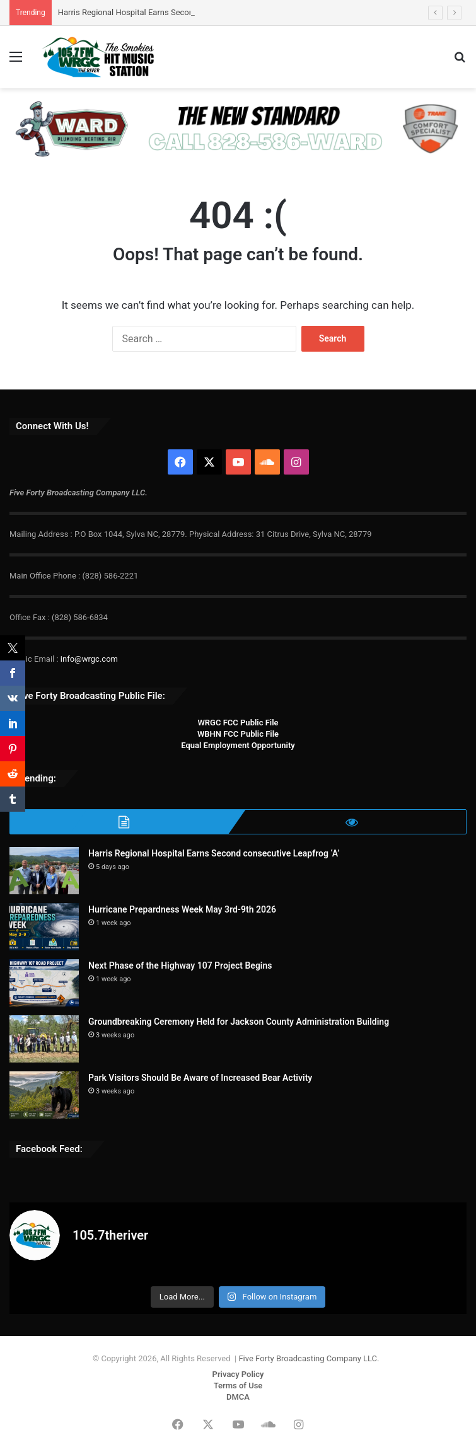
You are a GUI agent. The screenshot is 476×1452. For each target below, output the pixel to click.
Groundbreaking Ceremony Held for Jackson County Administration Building (238, 1022)
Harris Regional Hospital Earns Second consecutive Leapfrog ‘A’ (213, 853)
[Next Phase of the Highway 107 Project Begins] (44, 982)
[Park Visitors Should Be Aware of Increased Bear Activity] (44, 1095)
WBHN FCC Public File (238, 734)
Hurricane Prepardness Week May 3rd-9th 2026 (182, 909)
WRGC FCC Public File (237, 722)
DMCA (238, 1397)
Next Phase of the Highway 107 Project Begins (180, 965)
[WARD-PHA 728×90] (236, 128)
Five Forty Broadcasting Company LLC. (308, 1358)
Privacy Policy (238, 1374)
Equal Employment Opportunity (238, 745)
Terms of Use (238, 1385)
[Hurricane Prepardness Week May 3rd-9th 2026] (44, 926)
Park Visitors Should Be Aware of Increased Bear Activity (200, 1078)
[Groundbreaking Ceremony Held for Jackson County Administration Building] (44, 1039)
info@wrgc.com (89, 659)
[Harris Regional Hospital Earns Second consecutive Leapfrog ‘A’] (44, 870)
